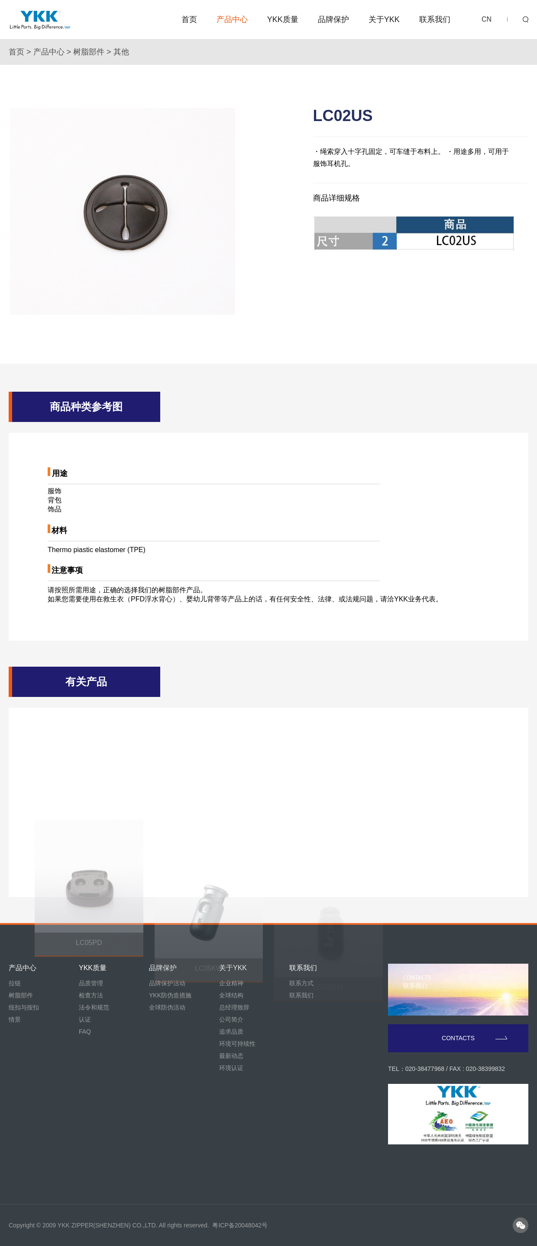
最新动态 (231, 1055)
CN (487, 19)
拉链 (15, 983)
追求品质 (231, 1031)
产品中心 (232, 19)
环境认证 (231, 1067)
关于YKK (384, 19)
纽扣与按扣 (24, 1007)
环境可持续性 (237, 1043)
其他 (121, 52)
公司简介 (231, 1019)
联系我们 (434, 19)
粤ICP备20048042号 (240, 1225)
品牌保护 (333, 19)
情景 (15, 1019)
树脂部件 (88, 52)
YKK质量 (282, 19)
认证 (85, 1019)
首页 (189, 19)
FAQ (85, 1031)
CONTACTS (474, 1038)
